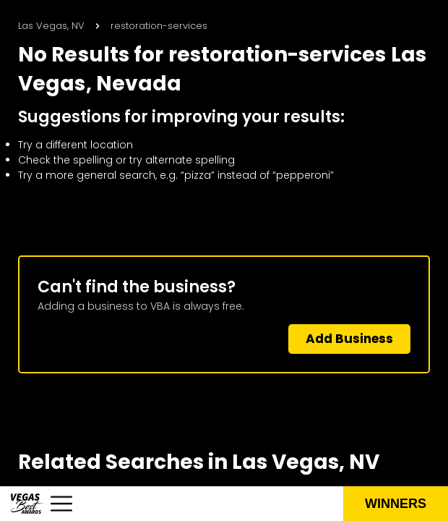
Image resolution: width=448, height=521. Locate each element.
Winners (395, 503)
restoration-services (159, 26)
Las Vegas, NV (51, 26)
